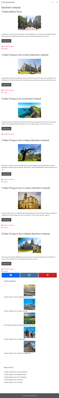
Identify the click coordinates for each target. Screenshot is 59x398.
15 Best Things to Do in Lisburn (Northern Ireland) (26, 188)
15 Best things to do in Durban (13, 382)
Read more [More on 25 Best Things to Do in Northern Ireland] (6, 128)
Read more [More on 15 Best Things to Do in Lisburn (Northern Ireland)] (6, 220)
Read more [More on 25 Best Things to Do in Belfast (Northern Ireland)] (6, 263)
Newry (6, 182)
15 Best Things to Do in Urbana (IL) (14, 339)
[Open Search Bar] (53, 2)
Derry (5, 92)
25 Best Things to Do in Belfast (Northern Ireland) (25, 233)
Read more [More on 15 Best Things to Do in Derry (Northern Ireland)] (6, 85)
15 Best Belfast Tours (12, 11)
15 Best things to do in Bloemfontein (15, 374)
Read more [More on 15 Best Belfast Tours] (6, 41)
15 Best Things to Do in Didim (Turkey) (15, 311)
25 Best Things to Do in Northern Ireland (21, 98)
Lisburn (6, 227)
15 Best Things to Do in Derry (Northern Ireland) (25, 54)
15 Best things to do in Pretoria (13, 380)
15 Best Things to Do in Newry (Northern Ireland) (25, 140)
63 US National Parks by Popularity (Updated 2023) (19, 325)
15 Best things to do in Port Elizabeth (15, 377)
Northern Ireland (9, 46)
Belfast (6, 49)
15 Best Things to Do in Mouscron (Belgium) (17, 353)
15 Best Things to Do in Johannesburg (15, 372)
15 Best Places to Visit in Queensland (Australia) (18, 297)
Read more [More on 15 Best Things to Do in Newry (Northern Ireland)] (6, 174)
